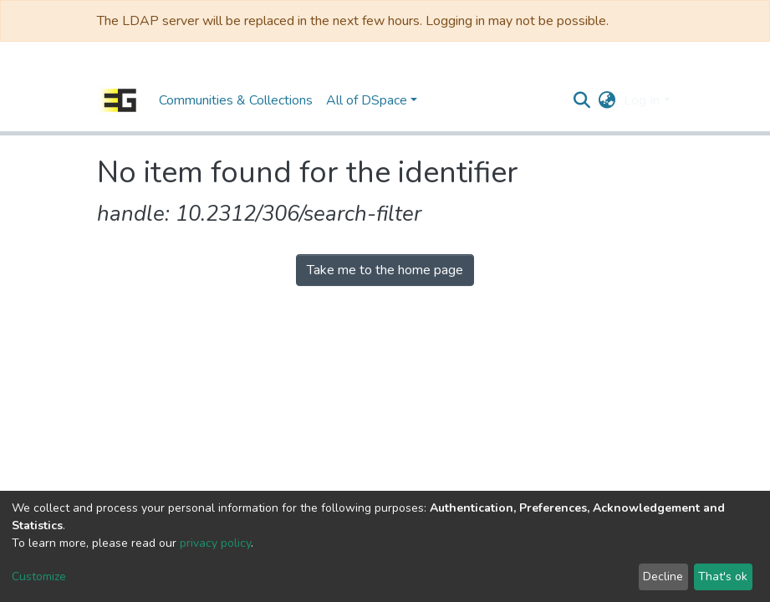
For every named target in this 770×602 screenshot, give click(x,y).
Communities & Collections (236, 100)
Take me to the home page (385, 270)
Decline (663, 576)
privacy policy (215, 543)
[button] (606, 100)
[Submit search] (581, 100)
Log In (642, 100)
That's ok (722, 576)
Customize (39, 576)
